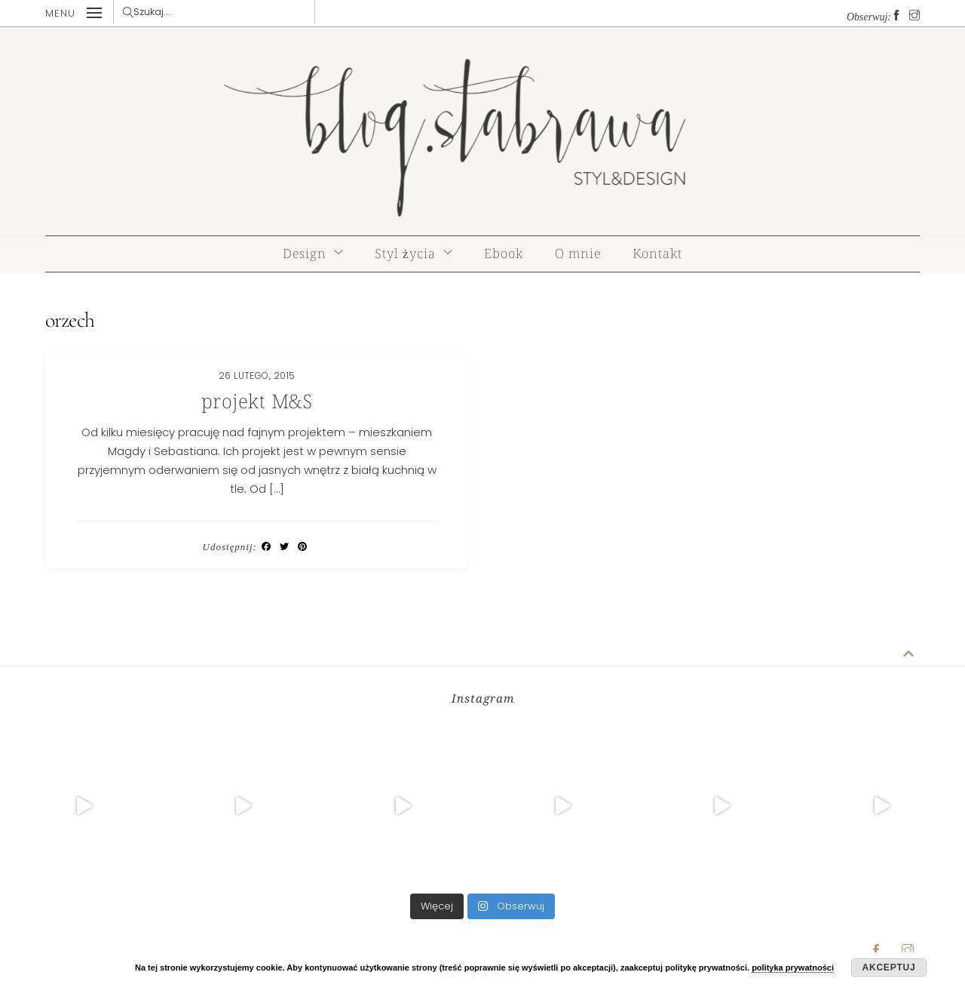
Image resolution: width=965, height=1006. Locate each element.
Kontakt (657, 253)
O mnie (578, 253)
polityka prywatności (793, 967)
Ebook (503, 253)
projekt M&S (257, 401)
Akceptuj (889, 967)
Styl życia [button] (405, 253)
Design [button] (304, 253)
